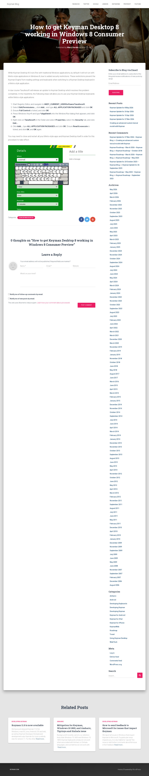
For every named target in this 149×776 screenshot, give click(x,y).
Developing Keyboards (118, 604)
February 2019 (115, 351)
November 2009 (116, 547)
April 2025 (113, 236)
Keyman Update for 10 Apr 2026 (122, 115)
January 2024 (115, 293)
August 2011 (114, 508)
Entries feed (114, 657)
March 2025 (114, 239)
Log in (112, 653)
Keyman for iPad (116, 619)
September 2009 (116, 550)
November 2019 (116, 347)
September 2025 (116, 216)
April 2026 (113, 193)
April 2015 (113, 389)
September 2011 (116, 504)
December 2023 (116, 297)
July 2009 (113, 554)
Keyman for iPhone (117, 623)
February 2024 (115, 289)
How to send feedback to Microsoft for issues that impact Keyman (119, 728)
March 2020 (114, 343)
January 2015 (115, 401)
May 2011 (113, 520)
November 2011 (116, 501)
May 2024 (113, 278)
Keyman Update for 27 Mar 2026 (122, 119)
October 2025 (115, 212)
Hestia (120, 769)
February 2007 (115, 577)
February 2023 (115, 320)
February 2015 (115, 397)
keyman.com (14, 769)
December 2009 (116, 543)
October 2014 (115, 412)
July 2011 (113, 512)
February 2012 (115, 497)
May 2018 (113, 370)
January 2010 (115, 539)
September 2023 (116, 308)
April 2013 (113, 470)
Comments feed (116, 661)
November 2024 (116, 255)
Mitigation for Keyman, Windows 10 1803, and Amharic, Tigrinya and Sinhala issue (74, 728)
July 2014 (113, 420)
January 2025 (115, 247)
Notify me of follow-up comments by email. (26, 294)
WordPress (136, 769)
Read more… (40, 739)
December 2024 (116, 251)
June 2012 (114, 481)
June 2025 (114, 228)
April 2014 (113, 428)
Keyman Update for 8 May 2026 (121, 108)
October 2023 (115, 305)
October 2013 (115, 451)
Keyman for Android (117, 615)
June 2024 (114, 274)
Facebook (76, 4)
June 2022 (114, 324)
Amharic (113, 596)
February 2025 (115, 243)
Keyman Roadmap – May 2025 (127, 158)
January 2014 (115, 439)
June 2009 (114, 558)
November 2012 (116, 474)
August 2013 (114, 458)
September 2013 (116, 454)
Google (95, 4)
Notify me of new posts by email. (22, 299)
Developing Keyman (117, 607)
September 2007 (116, 574)
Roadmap (113, 630)
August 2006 (114, 585)
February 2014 (115, 435)
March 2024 (114, 285)
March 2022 (114, 332)
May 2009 (113, 562)
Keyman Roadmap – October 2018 (129, 151)
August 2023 (114, 312)
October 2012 (115, 477)
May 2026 (113, 189)
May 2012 (113, 485)
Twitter (86, 4)
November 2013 (116, 447)
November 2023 (116, 301)
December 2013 (116, 443)
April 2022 (113, 328)
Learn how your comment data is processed (53, 303)
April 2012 (113, 489)
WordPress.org (116, 664)
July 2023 (113, 316)
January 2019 (115, 355)
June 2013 (114, 462)
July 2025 (113, 224)
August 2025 (114, 220)
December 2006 (116, 581)
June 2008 (114, 566)
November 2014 (116, 408)
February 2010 (115, 535)
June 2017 (114, 378)
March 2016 (114, 381)
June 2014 (114, 424)
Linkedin (105, 4)
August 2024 (114, 266)
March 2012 (114, 493)
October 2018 (115, 362)
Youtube (138, 4)
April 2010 (113, 531)
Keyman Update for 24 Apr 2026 (122, 111)
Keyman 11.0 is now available (27, 725)
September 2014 (116, 416)
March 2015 (114, 393)
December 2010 (116, 527)
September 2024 (116, 262)
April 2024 (113, 282)
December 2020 (116, 339)
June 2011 (114, 516)
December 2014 (116, 405)
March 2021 (114, 335)
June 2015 (114, 385)
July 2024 (113, 270)
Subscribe (116, 92)
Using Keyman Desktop (26, 217)
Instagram (116, 4)
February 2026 (115, 201)
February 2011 (115, 524)
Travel (112, 634)
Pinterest (127, 4)
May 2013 (113, 466)
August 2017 (114, 374)
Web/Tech (113, 642)
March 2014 (114, 431)
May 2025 (113, 232)
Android (113, 600)
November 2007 (116, 570)
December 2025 (116, 205)
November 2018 (116, 358)
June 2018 (114, 366)
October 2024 (115, 259)
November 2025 (116, 209)
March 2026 (114, 197)
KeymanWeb (114, 627)
